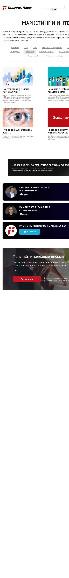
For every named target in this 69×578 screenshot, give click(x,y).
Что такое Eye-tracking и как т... (17, 131)
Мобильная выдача (46, 52)
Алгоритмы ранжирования (52, 48)
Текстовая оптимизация (54, 56)
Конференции (15, 52)
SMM (35, 48)
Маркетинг (30, 52)
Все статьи (15, 48)
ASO (26, 48)
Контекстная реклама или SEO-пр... (16, 90)
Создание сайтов (34, 56)
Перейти (29, 231)
